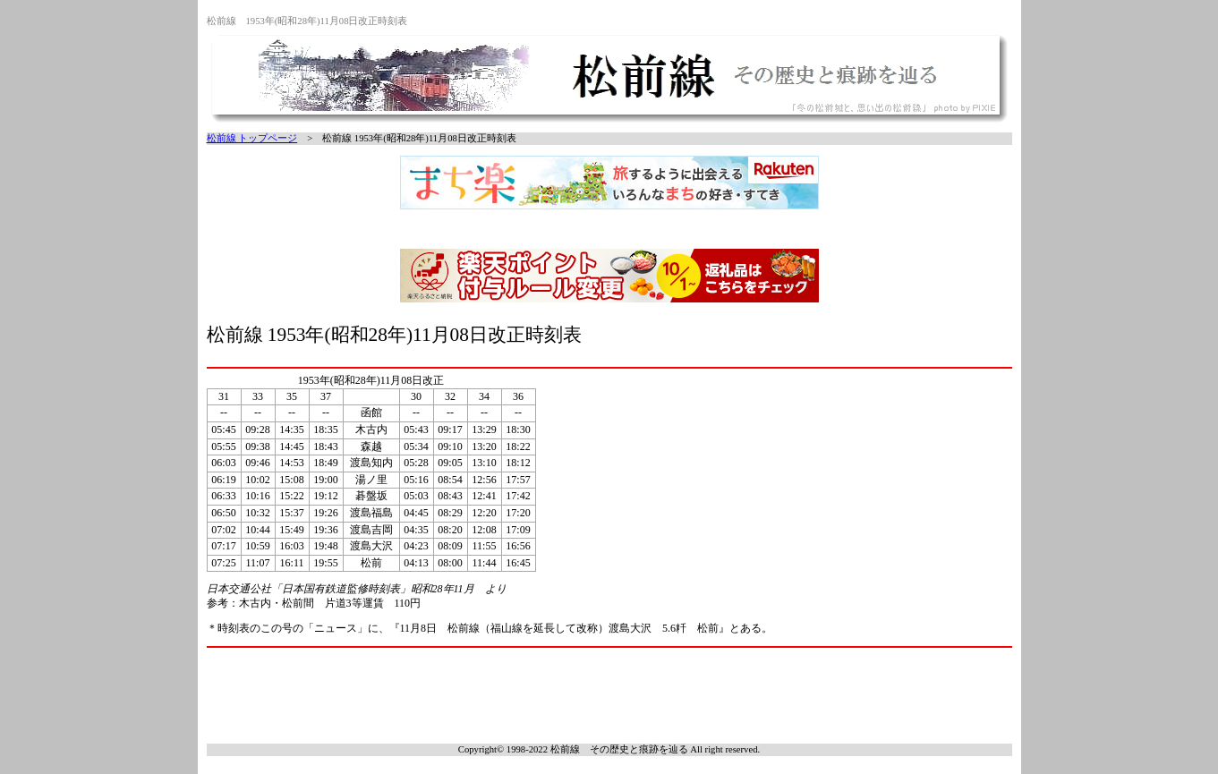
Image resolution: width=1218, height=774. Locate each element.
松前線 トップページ (252, 138)
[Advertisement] (609, 693)
